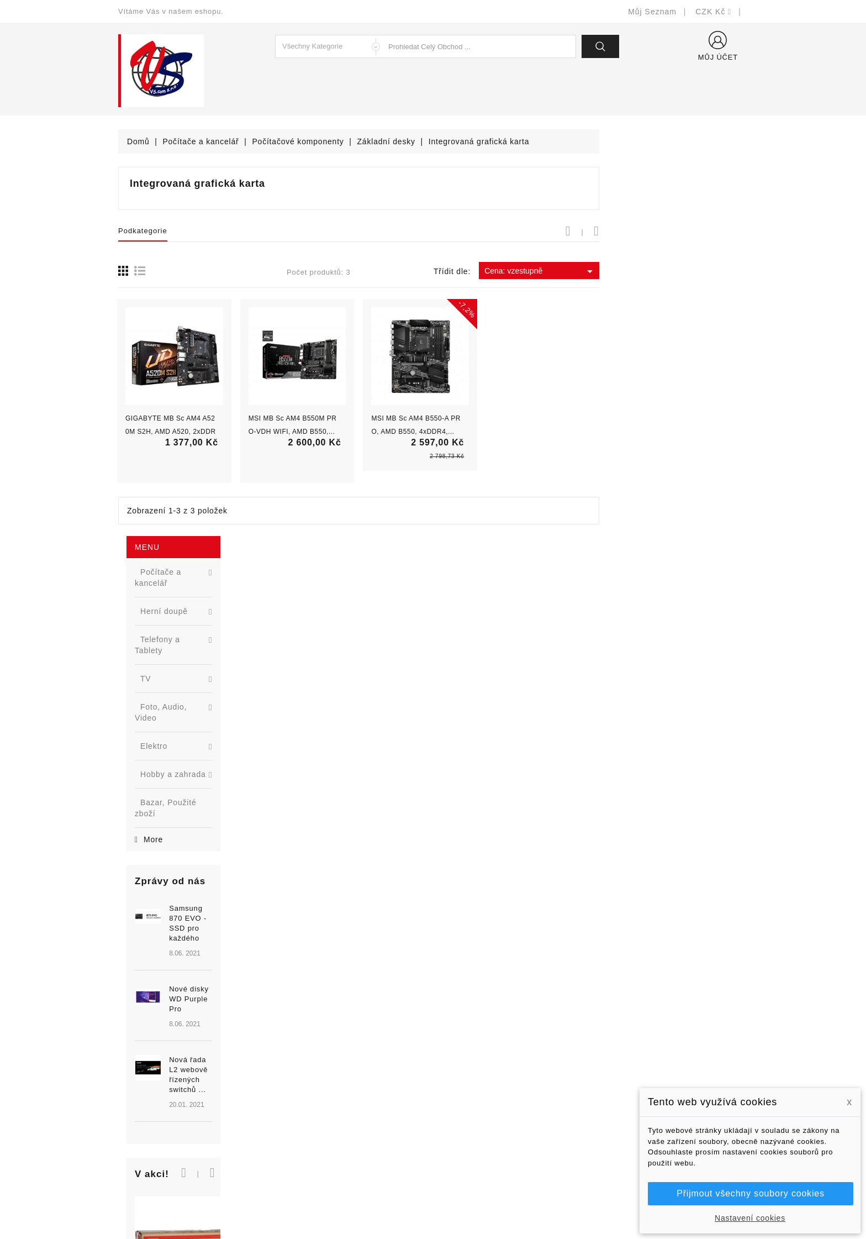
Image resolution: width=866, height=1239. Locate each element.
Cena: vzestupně (689, 271)
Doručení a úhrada (475, 1048)
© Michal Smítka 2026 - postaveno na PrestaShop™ (433, 1202)
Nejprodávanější (310, 1081)
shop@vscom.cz (162, 1131)
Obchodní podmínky (478, 1081)
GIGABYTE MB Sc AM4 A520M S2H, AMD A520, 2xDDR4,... (319, 431)
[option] (184, 552)
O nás (452, 1098)
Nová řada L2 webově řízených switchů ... (203, 595)
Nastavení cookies (750, 1218)
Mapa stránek (466, 1147)
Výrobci (294, 1098)
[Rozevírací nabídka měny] (713, 11)
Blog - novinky (306, 1114)
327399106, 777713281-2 (179, 1114)
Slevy (290, 1048)
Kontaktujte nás (470, 1131)
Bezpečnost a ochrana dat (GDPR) (505, 1064)
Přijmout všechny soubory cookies (750, 1193)
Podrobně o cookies (478, 1114)
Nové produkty (307, 1064)
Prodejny (457, 1164)
